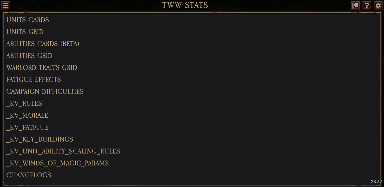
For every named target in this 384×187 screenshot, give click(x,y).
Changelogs (28, 175)
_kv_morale (27, 115)
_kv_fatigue (27, 127)
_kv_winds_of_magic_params (57, 163)
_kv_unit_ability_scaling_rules (63, 151)
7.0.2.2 (376, 181)
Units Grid (25, 32)
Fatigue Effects (33, 79)
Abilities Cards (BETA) (42, 43)
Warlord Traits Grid (41, 67)
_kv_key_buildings (39, 139)
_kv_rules (24, 103)
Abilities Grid (29, 55)
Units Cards (27, 20)
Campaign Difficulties (45, 91)
